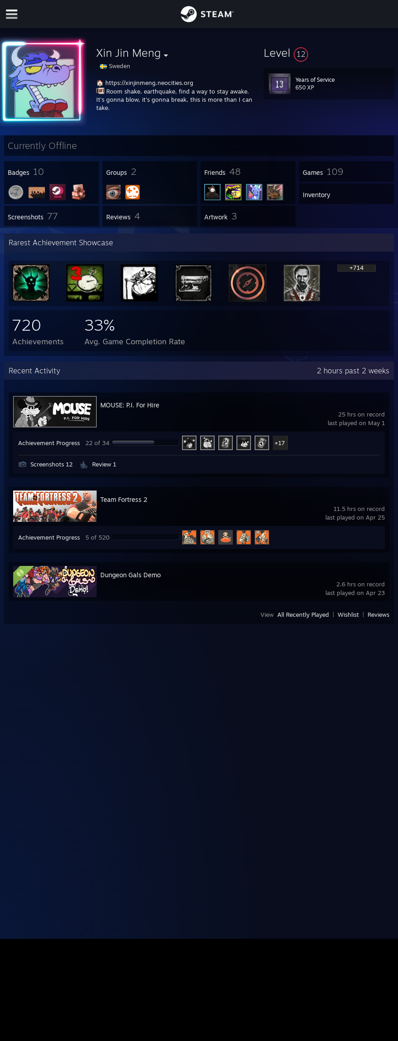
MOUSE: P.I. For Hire (129, 405)
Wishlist (348, 614)
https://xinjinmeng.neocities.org (149, 82)
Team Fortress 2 (123, 499)
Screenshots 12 (51, 464)
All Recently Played (303, 614)
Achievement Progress (49, 442)
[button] (329, 53)
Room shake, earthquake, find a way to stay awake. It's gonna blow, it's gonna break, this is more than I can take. (174, 99)
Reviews (378, 614)
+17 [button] (280, 442)
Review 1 (104, 464)
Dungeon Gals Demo (130, 575)
